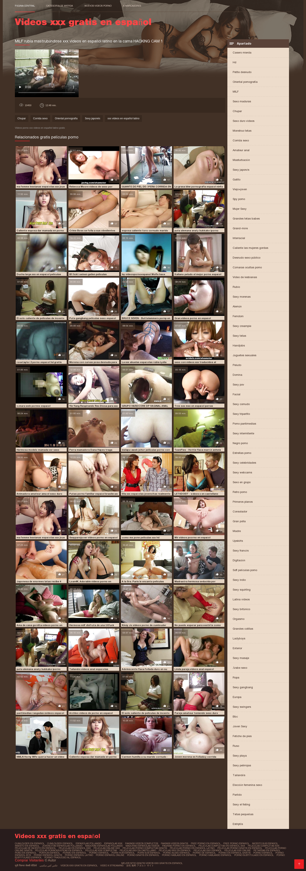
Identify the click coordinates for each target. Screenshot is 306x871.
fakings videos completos (141, 843)
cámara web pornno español (33, 406)
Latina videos (241, 599)
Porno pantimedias (244, 423)
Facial (236, 394)
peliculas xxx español (208, 850)
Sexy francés (241, 550)
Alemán (237, 306)
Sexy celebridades (244, 462)
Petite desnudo (242, 72)
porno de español (204, 852)
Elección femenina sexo (247, 785)
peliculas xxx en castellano (138, 850)
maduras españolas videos (142, 845)
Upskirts (238, 540)
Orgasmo (238, 619)
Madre (237, 531)
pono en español (25, 852)
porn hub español (123, 852)
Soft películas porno (245, 570)
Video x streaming (111, 865)
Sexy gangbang (243, 687)
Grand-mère (240, 228)
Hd (234, 62)
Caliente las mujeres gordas (250, 247)
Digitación (239, 560)
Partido (237, 794)
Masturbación (241, 160)
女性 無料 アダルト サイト (140, 865)
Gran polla (239, 521)
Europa (237, 697)
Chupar (237, 111)
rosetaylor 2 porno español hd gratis (39, 362)
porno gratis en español (143, 855)
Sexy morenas (242, 296)
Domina (237, 374)
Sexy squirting (242, 589)
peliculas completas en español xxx (221, 845)
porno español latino (79, 855)
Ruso (236, 745)
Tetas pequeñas (243, 814)
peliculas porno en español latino (192, 848)
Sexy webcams (242, 472)
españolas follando (88, 843)
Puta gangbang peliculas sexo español (92, 318)
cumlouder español (60, 843)
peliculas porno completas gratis (145, 848)
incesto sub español (265, 843)
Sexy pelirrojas (242, 765)
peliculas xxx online (237, 850)
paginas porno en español (179, 845)
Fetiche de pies (242, 736)
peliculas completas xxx (263, 845)
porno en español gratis (234, 852)
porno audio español (176, 852)
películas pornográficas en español (58, 850)
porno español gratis (48, 855)
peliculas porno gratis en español (239, 848)
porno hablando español (215, 855)
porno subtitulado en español (254, 855)
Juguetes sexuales (244, 355)
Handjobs (239, 345)
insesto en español (27, 845)
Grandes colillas (243, 628)
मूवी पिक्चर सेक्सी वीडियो (26, 865)
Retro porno (240, 492)
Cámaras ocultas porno (247, 267)
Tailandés (239, 775)
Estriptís (238, 824)
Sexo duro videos (243, 120)
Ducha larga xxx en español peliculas (39, 274)
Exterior (237, 648)
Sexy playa (240, 755)
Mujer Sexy (239, 208)
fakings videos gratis (174, 843)
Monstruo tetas (242, 130)
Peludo (237, 365)
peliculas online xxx (107, 848)
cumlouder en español (29, 843)
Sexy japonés (241, 169)
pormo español (99, 852)
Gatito (236, 179)
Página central (25, 5)
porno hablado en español (179, 855)
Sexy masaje (241, 658)
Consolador (240, 511)
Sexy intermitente (243, 433)
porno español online (110, 855)
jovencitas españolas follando (62, 845)
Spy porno (239, 199)
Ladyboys (239, 638)
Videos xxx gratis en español (79, 865)
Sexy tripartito (241, 413)
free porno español (236, 843)
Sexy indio (239, 579)
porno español (263, 852)
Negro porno (240, 443)
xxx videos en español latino (123, 118)
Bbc (235, 716)
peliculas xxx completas (101, 850)
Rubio (236, 286)
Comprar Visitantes (30, 860)
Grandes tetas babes (246, 218)
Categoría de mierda (59, 5)
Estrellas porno (242, 452)
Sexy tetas (239, 335)
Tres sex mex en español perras (193, 406)
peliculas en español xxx (75, 848)
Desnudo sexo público (246, 257)
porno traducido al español (62, 857)
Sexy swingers (242, 706)
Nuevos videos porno (98, 5)
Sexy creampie (242, 326)
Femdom (238, 316)
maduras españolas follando (104, 845)
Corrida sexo (241, 140)
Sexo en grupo (242, 482)
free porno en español (206, 843)
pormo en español (74, 852)
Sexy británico (241, 609)
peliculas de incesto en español (35, 848)
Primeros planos (243, 501)
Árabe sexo (240, 667)
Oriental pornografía (245, 81)
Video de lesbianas (245, 277)
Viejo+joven (240, 189)
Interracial (239, 238)
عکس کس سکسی (49, 865)
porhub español (49, 852)
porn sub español (148, 852)
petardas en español (267, 850)
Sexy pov (238, 384)
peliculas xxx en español (175, 850)
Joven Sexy (240, 726)
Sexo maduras (242, 101)
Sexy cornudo (241, 404)
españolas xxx (113, 843)
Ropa (236, 677)
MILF (236, 91)
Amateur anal (241, 150)
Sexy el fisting (241, 804)
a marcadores (132, 5)
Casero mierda (242, 52)
